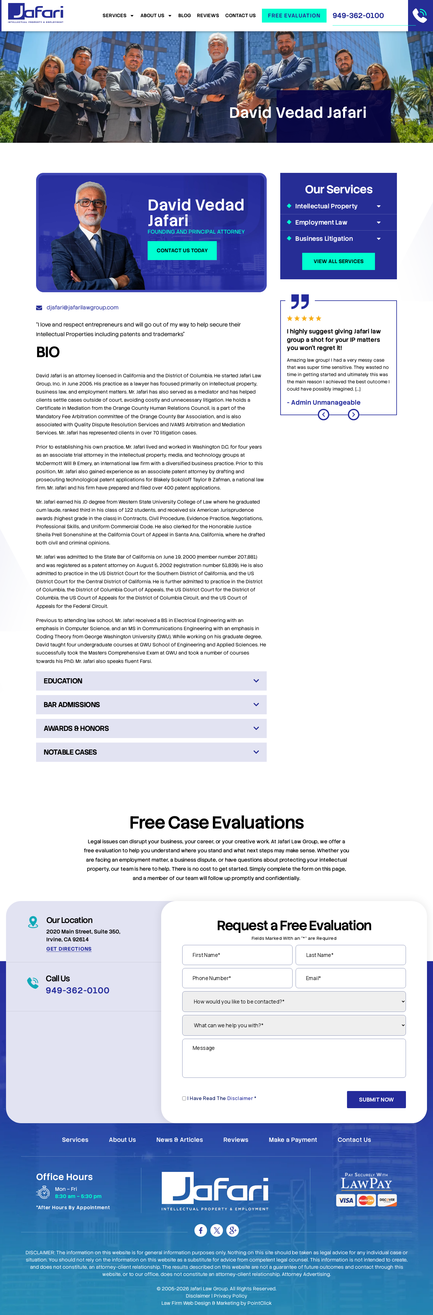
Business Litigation (338, 238)
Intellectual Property (338, 206)
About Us (156, 15)
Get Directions (69, 949)
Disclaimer (240, 1098)
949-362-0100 (358, 15)
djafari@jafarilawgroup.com (82, 307)
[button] (323, 414)
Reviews (208, 15)
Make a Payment (293, 1140)
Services (118, 15)
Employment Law (338, 222)
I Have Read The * (222, 1098)
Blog (184, 15)
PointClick (259, 1303)
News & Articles (179, 1140)
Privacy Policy (230, 1296)
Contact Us (240, 15)
